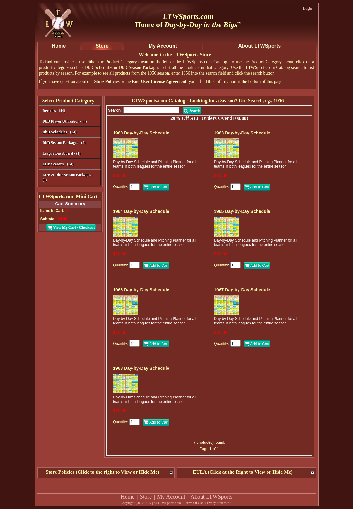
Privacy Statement (217, 503)
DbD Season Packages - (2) (64, 142)
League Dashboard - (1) (62, 153)
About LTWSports (211, 497)
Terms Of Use (193, 503)
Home (127, 497)
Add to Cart (156, 187)
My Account (171, 497)
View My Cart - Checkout (71, 227)
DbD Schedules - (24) (69, 132)
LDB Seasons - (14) (58, 164)
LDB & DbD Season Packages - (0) (68, 177)
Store (146, 497)
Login (307, 8)
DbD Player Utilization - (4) (65, 121)
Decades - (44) (69, 111)
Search (192, 110)
